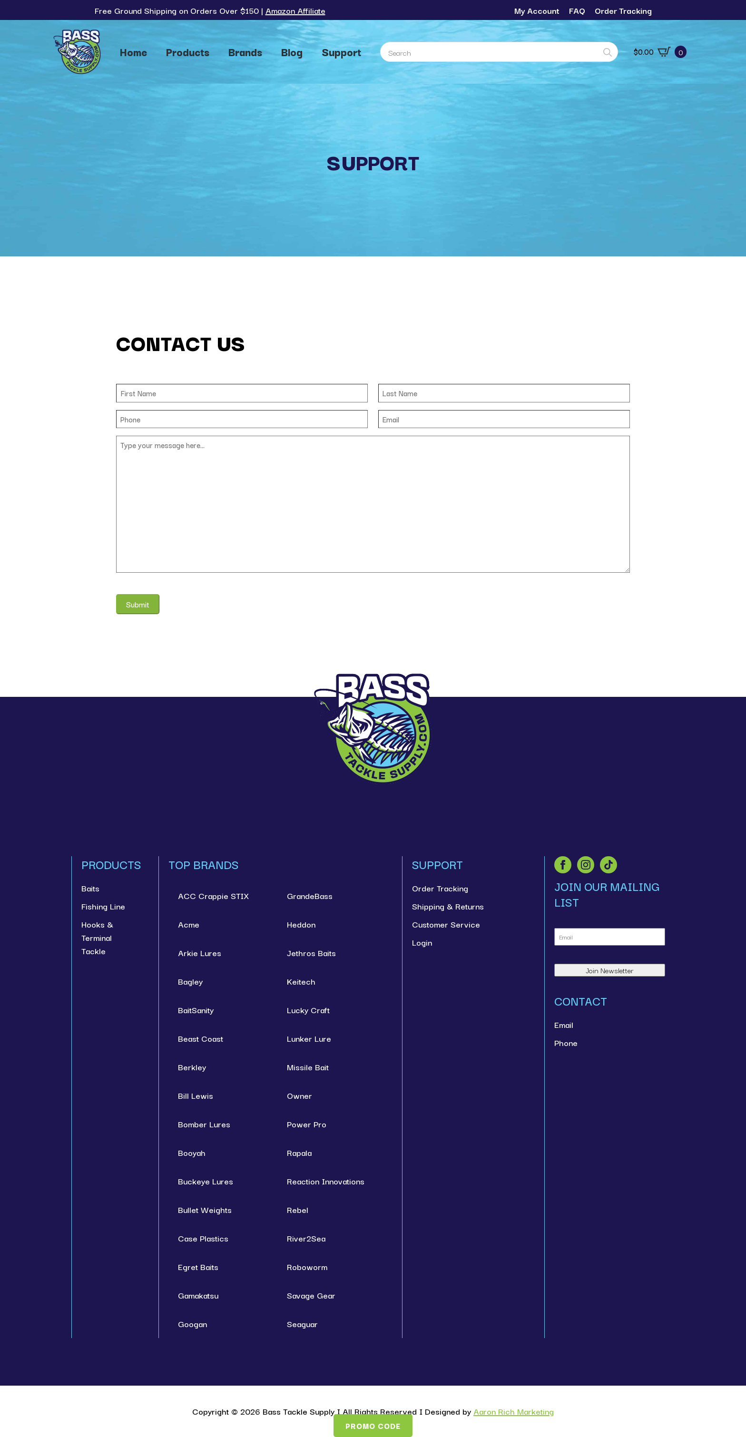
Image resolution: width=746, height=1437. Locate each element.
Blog (292, 51)
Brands (245, 51)
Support (341, 51)
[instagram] (585, 864)
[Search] (608, 52)
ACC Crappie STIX (213, 895)
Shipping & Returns (448, 905)
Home (133, 51)
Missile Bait (308, 1066)
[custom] (608, 864)
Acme (188, 924)
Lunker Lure (309, 1038)
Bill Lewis (195, 1095)
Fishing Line (103, 905)
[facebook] (562, 864)
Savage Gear (311, 1295)
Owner (299, 1095)
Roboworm (307, 1266)
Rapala (299, 1152)
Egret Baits (198, 1266)
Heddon (301, 924)
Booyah (192, 1152)
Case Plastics (203, 1238)
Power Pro (306, 1123)
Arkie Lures (199, 952)
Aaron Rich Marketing (513, 1411)
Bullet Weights (205, 1209)
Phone (566, 1042)
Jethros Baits (311, 952)
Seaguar (302, 1323)
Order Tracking (623, 10)
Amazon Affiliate (295, 10)
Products (187, 51)
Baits (90, 887)
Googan (192, 1323)
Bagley (190, 981)
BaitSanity (196, 1009)
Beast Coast (200, 1038)
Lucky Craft (308, 1009)
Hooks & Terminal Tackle (97, 937)
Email (563, 1024)
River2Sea (306, 1238)
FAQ (577, 10)
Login (422, 942)
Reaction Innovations (325, 1180)
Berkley (192, 1066)
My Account (537, 10)
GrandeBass (310, 895)
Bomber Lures (204, 1123)
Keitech (301, 981)
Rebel (297, 1209)
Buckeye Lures (205, 1180)
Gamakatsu (198, 1295)
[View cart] (660, 52)
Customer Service (446, 924)
